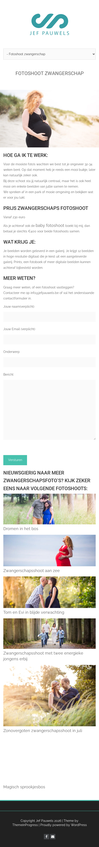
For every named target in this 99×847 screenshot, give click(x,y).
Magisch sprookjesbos (24, 787)
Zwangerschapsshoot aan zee (31, 570)
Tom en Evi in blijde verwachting (33, 612)
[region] (49, 118)
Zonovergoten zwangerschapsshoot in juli (42, 730)
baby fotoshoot (50, 225)
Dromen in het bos (20, 528)
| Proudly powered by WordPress (63, 825)
